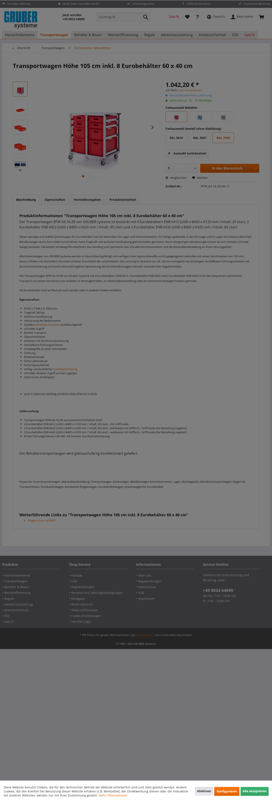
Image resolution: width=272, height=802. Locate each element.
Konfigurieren (227, 791)
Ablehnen (204, 791)
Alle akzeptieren (254, 791)
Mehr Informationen (113, 795)
